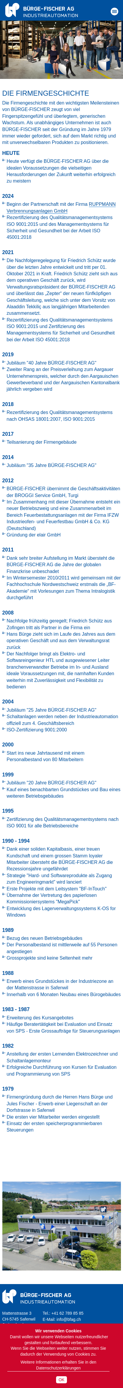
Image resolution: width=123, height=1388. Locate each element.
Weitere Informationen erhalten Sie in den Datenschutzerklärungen (58, 1365)
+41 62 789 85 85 (67, 1313)
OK (61, 1379)
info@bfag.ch (69, 1319)
